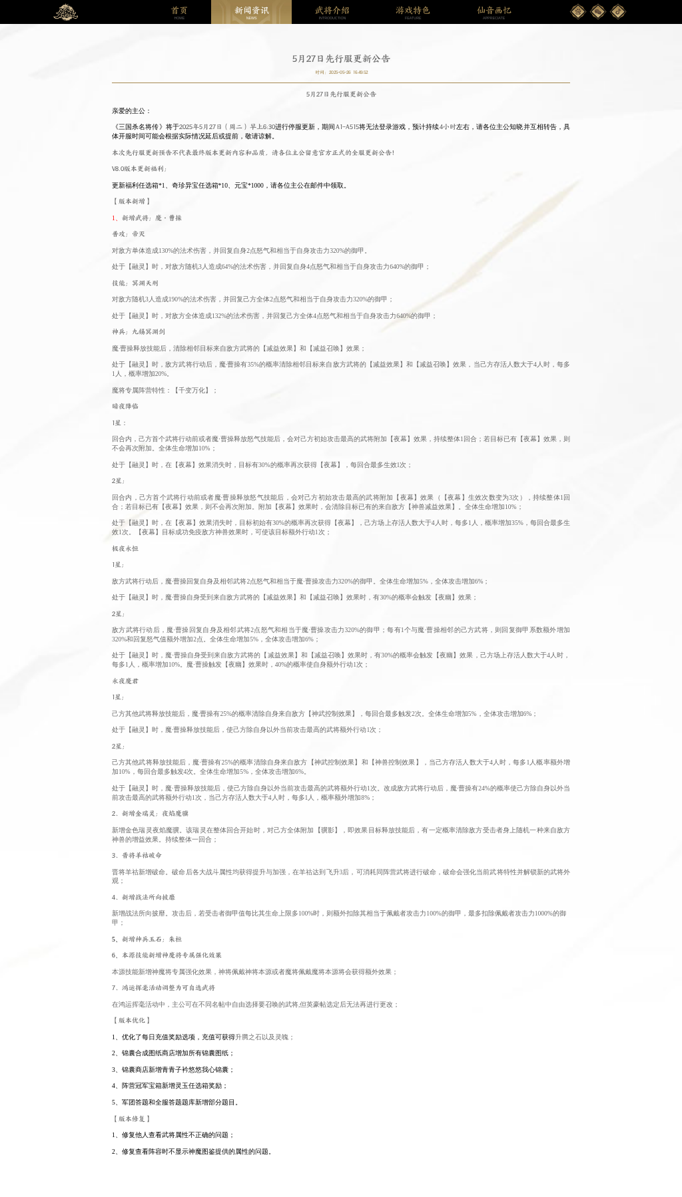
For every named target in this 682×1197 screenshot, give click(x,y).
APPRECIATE (494, 12)
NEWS (251, 12)
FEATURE (413, 12)
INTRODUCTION (332, 12)
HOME (179, 12)
